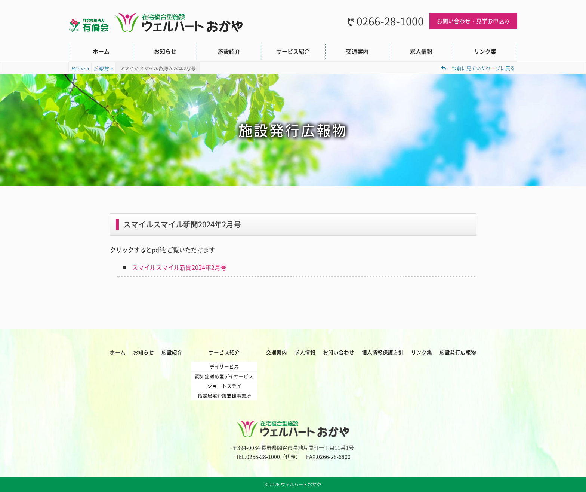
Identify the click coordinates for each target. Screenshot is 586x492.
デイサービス (224, 366)
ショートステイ (224, 385)
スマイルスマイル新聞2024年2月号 (179, 267)
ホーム (101, 51)
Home (80, 68)
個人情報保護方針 (383, 352)
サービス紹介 (293, 51)
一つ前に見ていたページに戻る (478, 67)
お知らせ (165, 51)
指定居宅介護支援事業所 (224, 395)
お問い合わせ (338, 352)
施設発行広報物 (458, 352)
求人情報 (421, 51)
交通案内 (357, 51)
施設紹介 (229, 51)
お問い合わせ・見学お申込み (473, 21)
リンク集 (485, 51)
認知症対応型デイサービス (224, 376)
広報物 (103, 68)
